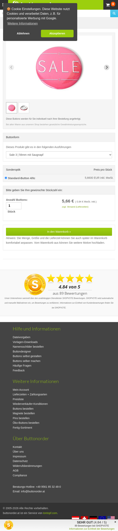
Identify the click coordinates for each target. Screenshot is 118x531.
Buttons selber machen (26, 361)
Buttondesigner (22, 351)
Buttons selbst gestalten (27, 356)
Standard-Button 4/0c (20, 178)
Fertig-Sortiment (22, 427)
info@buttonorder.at (33, 491)
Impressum (19, 456)
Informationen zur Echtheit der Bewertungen (92, 529)
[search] (114, 13)
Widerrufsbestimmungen (27, 465)
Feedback (19, 370)
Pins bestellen (21, 418)
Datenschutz (20, 461)
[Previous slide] (11, 67)
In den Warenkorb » (59, 231)
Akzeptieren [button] (57, 33)
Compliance (20, 475)
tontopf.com (50, 513)
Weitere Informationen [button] (22, 23)
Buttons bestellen (23, 408)
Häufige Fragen (22, 365)
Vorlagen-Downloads (25, 342)
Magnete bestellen (24, 413)
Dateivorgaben (21, 337)
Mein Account (21, 389)
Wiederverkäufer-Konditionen (30, 403)
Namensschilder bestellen (28, 346)
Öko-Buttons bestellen (26, 422)
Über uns (18, 451)
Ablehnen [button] (23, 33)
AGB (16, 470)
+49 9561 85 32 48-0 (48, 486)
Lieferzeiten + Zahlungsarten (30, 394)
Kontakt (17, 446)
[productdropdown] (59, 154)
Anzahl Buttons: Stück (17, 205)
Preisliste (18, 399)
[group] (11, 107)
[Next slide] (106, 67)
